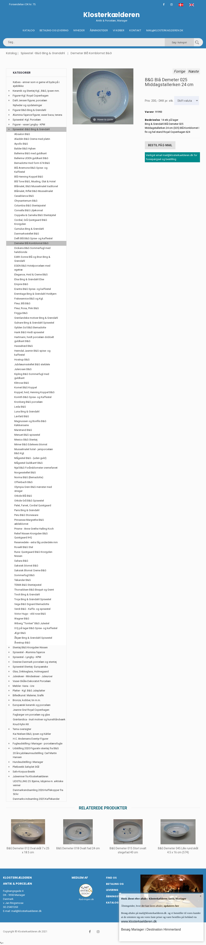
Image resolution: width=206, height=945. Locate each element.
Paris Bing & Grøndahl (26, 510)
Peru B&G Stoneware (26, 515)
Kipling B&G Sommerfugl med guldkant (31, 376)
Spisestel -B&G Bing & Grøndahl (43, 53)
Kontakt (135, 30)
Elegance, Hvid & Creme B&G (31, 274)
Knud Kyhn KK (21, 724)
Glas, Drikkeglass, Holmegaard (31, 671)
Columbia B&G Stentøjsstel (30, 205)
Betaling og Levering (54, 30)
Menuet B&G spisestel (27, 434)
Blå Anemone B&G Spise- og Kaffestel (30, 169)
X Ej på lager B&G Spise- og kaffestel (35, 628)
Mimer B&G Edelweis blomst (30, 444)
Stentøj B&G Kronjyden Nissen (30, 647)
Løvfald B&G (21, 416)
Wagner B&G (21, 618)
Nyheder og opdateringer (27, 105)
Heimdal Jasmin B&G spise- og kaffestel (32, 352)
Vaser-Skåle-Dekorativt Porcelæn (32, 681)
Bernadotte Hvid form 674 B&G (32, 162)
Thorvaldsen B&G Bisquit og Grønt (34, 589)
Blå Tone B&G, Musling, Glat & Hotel (35, 181)
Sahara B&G (21, 560)
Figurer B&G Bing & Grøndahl (29, 110)
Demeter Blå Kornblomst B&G (91, 53)
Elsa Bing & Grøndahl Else (29, 279)
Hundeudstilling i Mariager (28, 761)
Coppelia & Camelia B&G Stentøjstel (35, 215)
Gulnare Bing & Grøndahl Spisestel (34, 322)
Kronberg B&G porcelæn (28, 401)
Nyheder (79, 30)
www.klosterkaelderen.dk (139, 921)
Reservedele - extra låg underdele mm (36, 542)
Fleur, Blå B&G (22, 303)
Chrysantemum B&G (25, 200)
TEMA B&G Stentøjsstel (27, 584)
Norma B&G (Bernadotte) (28, 477)
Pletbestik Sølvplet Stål (26, 766)
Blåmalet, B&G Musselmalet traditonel (36, 186)
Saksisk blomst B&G (26, 565)
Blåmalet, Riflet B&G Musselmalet (33, 191)
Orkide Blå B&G (23, 495)
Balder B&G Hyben (25, 148)
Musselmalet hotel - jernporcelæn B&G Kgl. (33, 451)
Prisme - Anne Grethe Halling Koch (34, 528)
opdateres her (171, 905)
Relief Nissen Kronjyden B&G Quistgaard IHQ (31, 535)
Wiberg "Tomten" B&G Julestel (31, 623)
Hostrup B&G (22, 359)
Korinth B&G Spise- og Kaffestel (33, 397)
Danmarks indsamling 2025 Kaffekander (36, 798)
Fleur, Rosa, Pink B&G (26, 308)
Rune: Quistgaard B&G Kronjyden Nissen (33, 553)
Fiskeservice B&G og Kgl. (28, 298)
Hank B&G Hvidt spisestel (29, 332)
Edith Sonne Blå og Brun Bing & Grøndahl (32, 258)
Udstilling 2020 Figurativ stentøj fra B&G (36, 748)
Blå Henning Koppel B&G (28, 176)
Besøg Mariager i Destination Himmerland (151, 929)
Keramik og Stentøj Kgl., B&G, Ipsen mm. (36, 90)
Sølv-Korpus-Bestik (24, 771)
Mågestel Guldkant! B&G (28, 462)
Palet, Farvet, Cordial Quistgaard (32, 505)
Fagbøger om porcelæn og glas (31, 714)
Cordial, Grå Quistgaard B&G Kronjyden (30, 221)
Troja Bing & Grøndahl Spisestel (32, 599)
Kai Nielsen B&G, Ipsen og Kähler (32, 733)
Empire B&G (21, 284)
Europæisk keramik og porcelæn (31, 704)
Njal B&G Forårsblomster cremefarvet (36, 467)
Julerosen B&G (23, 369)
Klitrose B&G (21, 382)
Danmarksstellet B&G (26, 233)
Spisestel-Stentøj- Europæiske (30, 666)
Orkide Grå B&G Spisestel (29, 500)
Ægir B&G (20, 632)
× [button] (200, 896)
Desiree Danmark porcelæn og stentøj (35, 661)
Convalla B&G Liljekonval (28, 210)
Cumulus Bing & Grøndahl (29, 228)
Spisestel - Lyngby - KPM (27, 657)
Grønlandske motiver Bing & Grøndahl (36, 317)
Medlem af (80, 878)
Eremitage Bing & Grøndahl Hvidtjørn (35, 293)
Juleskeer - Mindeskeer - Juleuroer (33, 676)
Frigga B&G (21, 313)
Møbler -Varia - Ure (23, 685)
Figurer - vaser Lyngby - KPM (29, 124)
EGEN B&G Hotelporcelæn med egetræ (32, 267)
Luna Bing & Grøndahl (26, 411)
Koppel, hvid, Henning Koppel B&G (34, 392)
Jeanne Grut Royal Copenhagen (31, 709)
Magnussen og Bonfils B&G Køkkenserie (30, 423)
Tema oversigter (22, 729)
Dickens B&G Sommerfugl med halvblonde (32, 250)
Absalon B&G (22, 134)
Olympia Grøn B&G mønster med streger (33, 488)
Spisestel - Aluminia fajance (29, 652)
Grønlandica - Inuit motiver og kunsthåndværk (39, 719)
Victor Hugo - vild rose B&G (30, 613)
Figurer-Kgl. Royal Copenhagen (30, 95)
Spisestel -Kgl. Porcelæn (27, 119)
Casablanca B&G (24, 195)
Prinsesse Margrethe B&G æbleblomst (29, 521)
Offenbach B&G (23, 482)
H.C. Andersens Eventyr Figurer (30, 738)
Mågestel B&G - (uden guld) (30, 458)
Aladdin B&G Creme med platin (32, 138)
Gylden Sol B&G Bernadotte (30, 327)
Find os (111, 877)
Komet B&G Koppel (25, 387)
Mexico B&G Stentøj (25, 439)
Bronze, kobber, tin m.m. (27, 700)
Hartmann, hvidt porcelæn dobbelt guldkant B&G (34, 339)
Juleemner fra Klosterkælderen (30, 776)
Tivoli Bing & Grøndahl (27, 594)
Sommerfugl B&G (24, 575)
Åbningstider (99, 30)
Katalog (29, 30)
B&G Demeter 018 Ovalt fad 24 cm (78, 848)
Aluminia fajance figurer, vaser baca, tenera (37, 114)
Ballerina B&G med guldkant (30, 153)
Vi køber (118, 30)
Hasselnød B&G (23, 345)
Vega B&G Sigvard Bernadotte (31, 604)
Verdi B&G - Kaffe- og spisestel (32, 608)
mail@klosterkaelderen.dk (26, 911)
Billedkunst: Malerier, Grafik (28, 695)
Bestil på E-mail (160, 145)
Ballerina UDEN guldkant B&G (31, 158)
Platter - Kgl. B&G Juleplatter (29, 690)
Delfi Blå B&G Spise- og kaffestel (33, 238)
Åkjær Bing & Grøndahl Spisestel (33, 637)
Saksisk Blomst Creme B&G (30, 570)
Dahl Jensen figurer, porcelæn (30, 100)
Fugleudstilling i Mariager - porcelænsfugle (37, 743)
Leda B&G (20, 406)
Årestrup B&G (22, 642)
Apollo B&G (21, 143)
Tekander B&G (22, 580)
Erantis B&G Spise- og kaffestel (32, 288)
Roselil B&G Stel (23, 547)
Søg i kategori (179, 42)
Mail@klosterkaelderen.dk (164, 30)
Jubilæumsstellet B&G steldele (32, 364)
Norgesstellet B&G (25, 472)
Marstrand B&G (23, 429)
